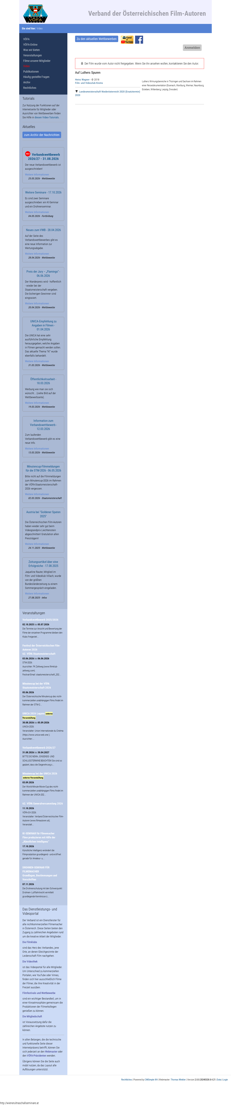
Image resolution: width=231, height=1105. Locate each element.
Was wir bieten (31, 50)
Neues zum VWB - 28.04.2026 (43, 230)
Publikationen (31, 71)
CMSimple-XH (151, 1079)
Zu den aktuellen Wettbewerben (97, 39)
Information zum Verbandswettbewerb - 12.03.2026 (43, 425)
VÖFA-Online (30, 44)
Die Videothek (30, 961)
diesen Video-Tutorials (47, 117)
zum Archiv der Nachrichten (42, 135)
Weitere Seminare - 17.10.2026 (43, 192)
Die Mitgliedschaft (32, 1016)
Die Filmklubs (29, 942)
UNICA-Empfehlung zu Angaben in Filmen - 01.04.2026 (43, 325)
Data (219, 1079)
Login (225, 1079)
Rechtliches (29, 87)
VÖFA (26, 39)
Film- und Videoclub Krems (89, 82)
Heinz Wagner (82, 79)
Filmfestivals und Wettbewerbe (38, 993)
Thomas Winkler (178, 1079)
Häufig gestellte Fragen (36, 77)
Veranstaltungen (32, 55)
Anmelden (192, 47)
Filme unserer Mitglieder (36, 60)
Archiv (26, 82)
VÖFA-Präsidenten (36, 1055)
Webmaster (51, 1051)
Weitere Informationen (37, 174)
